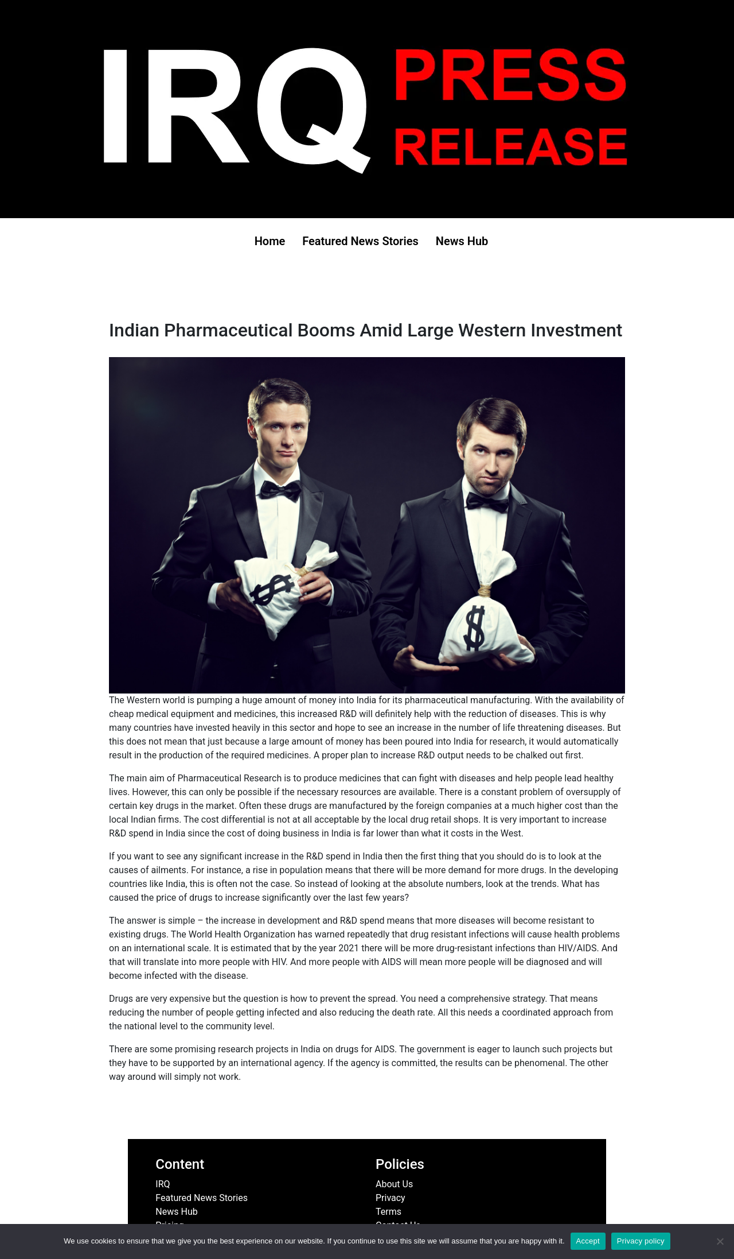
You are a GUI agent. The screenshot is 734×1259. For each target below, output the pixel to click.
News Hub (462, 241)
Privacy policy (641, 1241)
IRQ (162, 1184)
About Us (394, 1184)
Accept (588, 1241)
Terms (388, 1211)
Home (270, 241)
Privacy (390, 1197)
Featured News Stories (360, 241)
